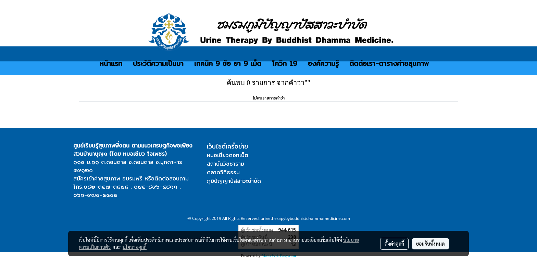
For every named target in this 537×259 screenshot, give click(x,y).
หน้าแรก (111, 63)
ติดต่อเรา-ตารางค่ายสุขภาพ (389, 63)
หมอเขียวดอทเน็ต (227, 155)
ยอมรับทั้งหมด (430, 243)
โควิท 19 (284, 63)
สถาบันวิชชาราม (225, 164)
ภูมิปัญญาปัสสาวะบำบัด (234, 181)
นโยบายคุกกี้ (135, 247)
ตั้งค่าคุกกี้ (394, 243)
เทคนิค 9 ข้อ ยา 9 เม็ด (227, 63)
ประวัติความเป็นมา (158, 63)
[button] (440, 63)
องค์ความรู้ (323, 63)
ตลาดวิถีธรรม (223, 172)
